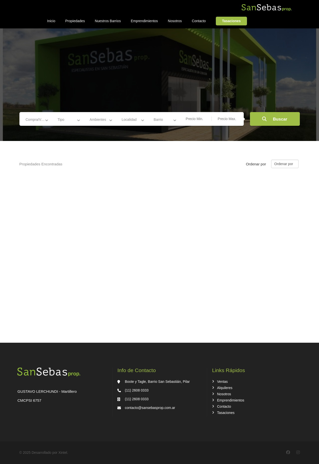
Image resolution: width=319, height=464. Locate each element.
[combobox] (39, 119)
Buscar (274, 119)
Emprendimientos (144, 21)
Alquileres (224, 388)
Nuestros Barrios (108, 21)
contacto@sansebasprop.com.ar (150, 408)
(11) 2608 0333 (137, 390)
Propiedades (75, 21)
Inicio (51, 21)
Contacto (199, 21)
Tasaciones (231, 21)
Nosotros (175, 21)
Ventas (222, 382)
